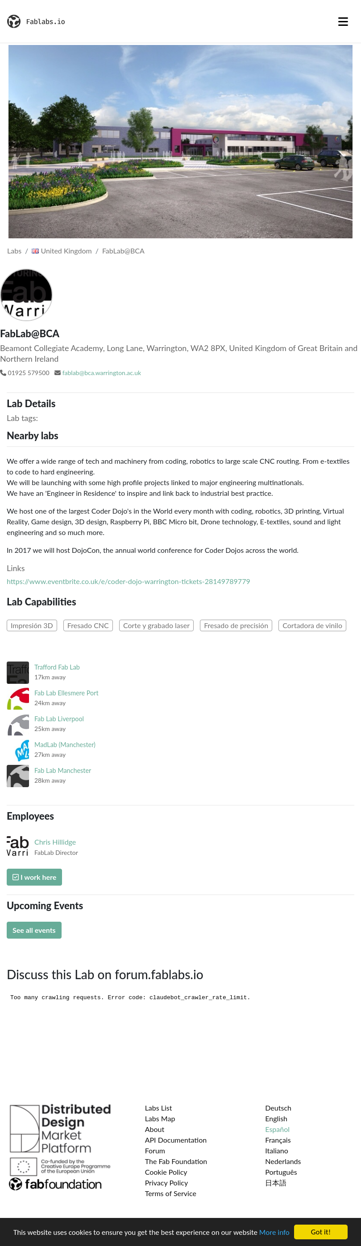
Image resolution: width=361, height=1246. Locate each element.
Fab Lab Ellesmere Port (66, 693)
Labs (14, 250)
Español (277, 1129)
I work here (34, 877)
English (276, 1118)
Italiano (276, 1150)
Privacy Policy (166, 1182)
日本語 (275, 1182)
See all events (34, 930)
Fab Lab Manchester (62, 770)
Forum (155, 1150)
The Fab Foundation (176, 1161)
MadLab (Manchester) (64, 744)
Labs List (158, 1107)
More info (274, 1232)
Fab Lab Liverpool (59, 719)
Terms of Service (170, 1193)
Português (281, 1172)
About (155, 1129)
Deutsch (278, 1107)
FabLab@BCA (123, 250)
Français (277, 1140)
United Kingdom (61, 250)
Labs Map (160, 1118)
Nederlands (283, 1161)
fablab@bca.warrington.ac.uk (101, 372)
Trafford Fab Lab (57, 667)
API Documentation (176, 1140)
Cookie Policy (166, 1172)
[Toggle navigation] (343, 21)
